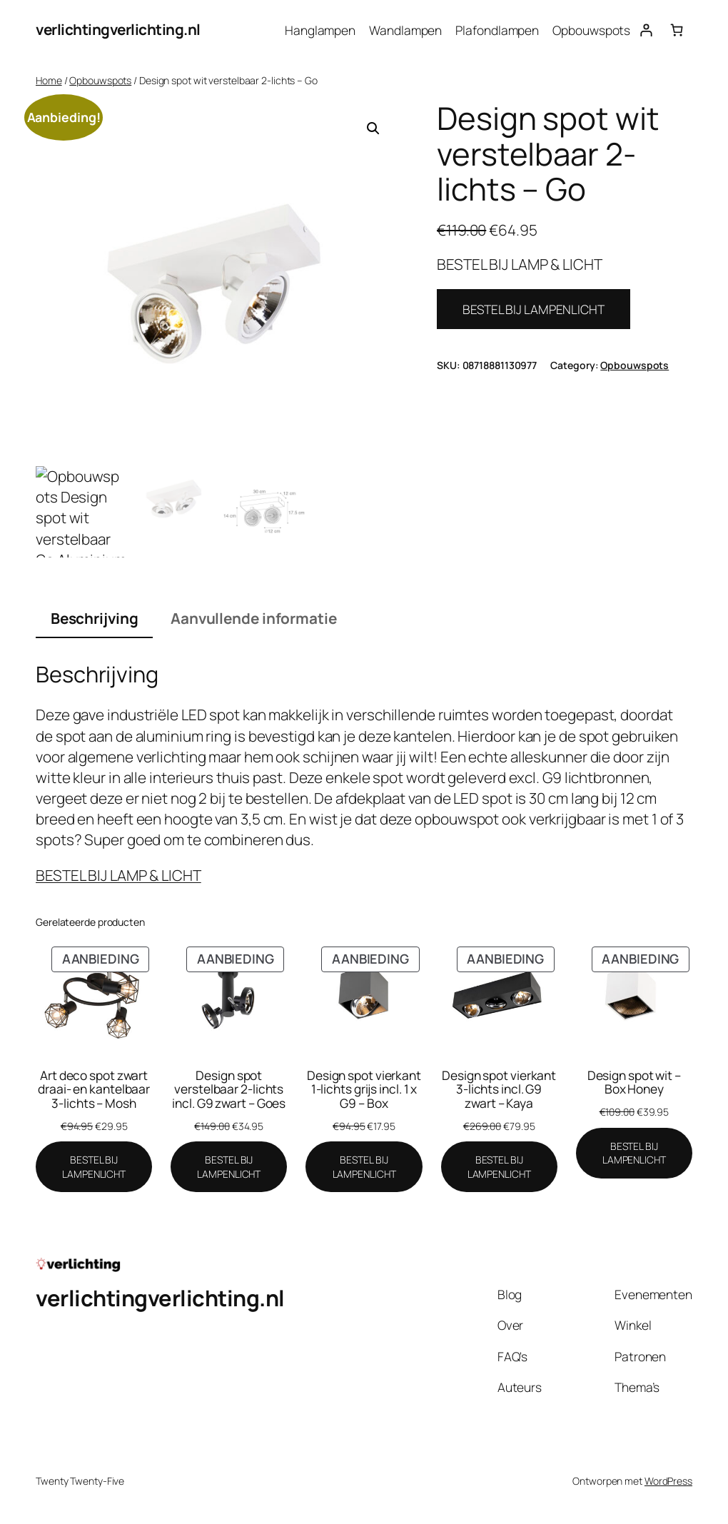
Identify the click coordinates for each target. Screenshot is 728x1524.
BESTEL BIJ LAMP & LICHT (118, 875)
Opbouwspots (100, 80)
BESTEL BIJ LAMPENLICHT (533, 309)
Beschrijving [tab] (94, 618)
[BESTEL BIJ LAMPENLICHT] (94, 1166)
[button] (373, 128)
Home (49, 80)
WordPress (668, 1481)
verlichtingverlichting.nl (118, 29)
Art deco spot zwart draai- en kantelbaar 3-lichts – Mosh (94, 1090)
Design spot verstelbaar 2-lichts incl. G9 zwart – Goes (228, 1090)
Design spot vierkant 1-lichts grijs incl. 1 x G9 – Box (364, 1090)
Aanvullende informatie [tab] (254, 618)
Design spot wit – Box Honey (634, 1082)
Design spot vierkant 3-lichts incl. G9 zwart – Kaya (499, 1090)
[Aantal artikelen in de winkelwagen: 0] (677, 29)
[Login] (645, 29)
